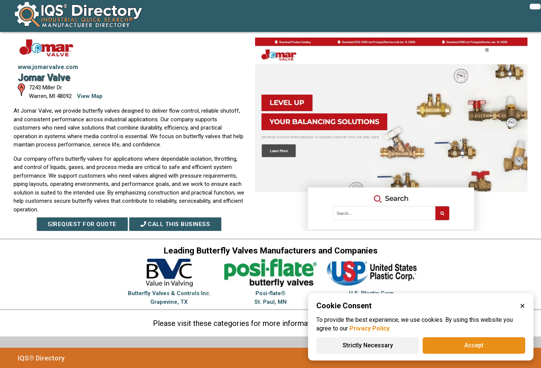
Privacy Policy (369, 328)
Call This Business (175, 224)
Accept (474, 345)
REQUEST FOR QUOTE (82, 224)
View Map (90, 96)
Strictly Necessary (368, 345)
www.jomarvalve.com (48, 67)
